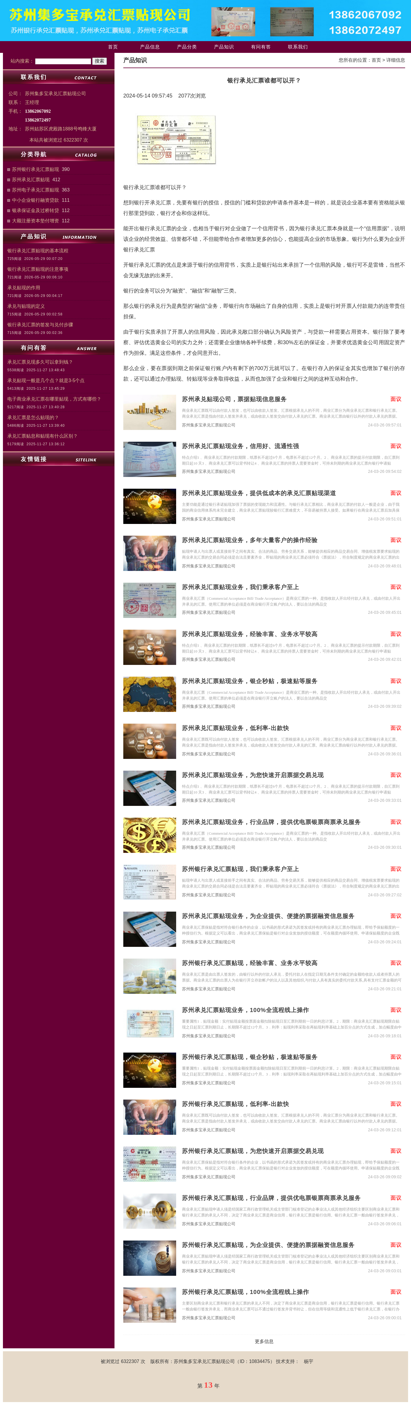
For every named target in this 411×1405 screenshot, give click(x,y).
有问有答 (261, 46)
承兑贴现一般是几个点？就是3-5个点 (46, 380)
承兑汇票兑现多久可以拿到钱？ (40, 361)
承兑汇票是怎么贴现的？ (33, 417)
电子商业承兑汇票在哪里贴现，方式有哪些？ (54, 398)
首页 (113, 46)
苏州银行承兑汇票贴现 (35, 169)
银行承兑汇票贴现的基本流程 (37, 250)
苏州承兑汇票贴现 (31, 179)
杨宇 (308, 1361)
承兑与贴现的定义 (26, 306)
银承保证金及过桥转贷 (35, 210)
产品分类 (187, 46)
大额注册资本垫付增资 (35, 220)
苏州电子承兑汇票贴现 (35, 189)
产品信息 (150, 46)
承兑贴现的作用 (23, 287)
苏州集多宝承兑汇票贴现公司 (208, 425)
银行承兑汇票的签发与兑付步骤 (40, 324)
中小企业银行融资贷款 (35, 200)
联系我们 (298, 46)
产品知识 (224, 46)
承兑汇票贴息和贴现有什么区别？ (42, 435)
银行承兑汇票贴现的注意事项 (37, 269)
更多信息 (264, 1341)
